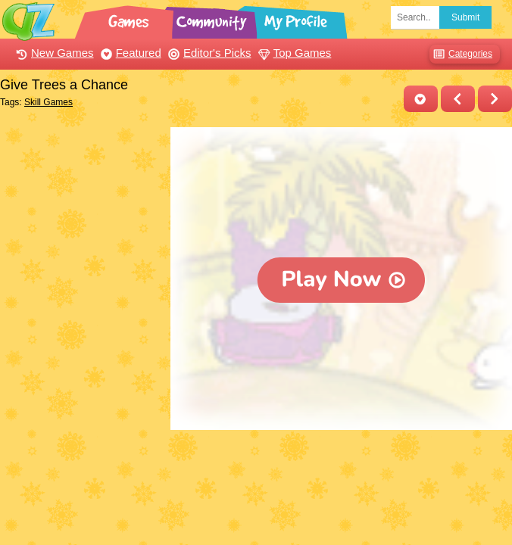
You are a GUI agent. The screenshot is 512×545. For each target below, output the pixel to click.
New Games (53, 52)
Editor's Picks (207, 52)
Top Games (293, 52)
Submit (465, 17)
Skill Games (48, 102)
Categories (460, 54)
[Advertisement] (81, 203)
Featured (129, 52)
